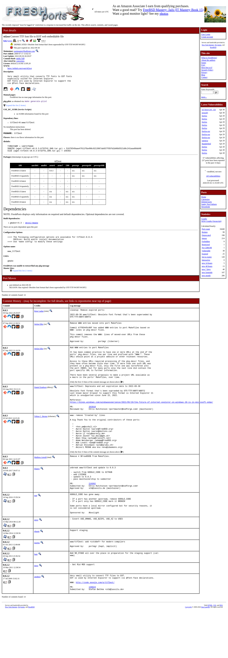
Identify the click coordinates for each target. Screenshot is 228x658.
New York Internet (208, 45)
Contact (204, 77)
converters (20, 61)
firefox (204, 116)
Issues (203, 63)
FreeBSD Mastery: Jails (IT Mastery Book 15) (173, 10)
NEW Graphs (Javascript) (211, 221)
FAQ (203, 65)
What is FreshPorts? (209, 58)
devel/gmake (31, 228)
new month (206, 275)
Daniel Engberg (40, 408)
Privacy (204, 72)
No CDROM (207, 248)
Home (203, 197)
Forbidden (206, 241)
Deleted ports (206, 202)
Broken (204, 232)
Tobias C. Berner (40, 443)
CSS (214, 652)
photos (164, 13)
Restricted (206, 244)
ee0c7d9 (20, 58)
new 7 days (206, 269)
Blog (203, 75)
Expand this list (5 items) (16, 108)
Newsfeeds (205, 207)
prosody (205, 113)
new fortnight (207, 272)
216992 (92, 521)
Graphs (204, 219)
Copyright (188, 654)
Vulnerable (206, 251)
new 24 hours (207, 263)
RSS (221, 652)
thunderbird (206, 144)
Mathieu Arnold (40, 491)
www (10, 41)
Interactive (206, 260)
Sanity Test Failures (209, 204)
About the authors (208, 60)
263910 (92, 432)
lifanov (37, 502)
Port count (206, 229)
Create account (207, 37)
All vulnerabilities (213, 176)
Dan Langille (205, 654)
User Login (205, 34)
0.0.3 (5, 41)
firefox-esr (206, 131)
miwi (36, 563)
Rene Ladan (39, 319)
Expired (205, 254)
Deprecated (206, 235)
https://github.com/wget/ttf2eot (19, 69)
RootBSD (213, 47)
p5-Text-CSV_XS (209, 109)
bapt (36, 598)
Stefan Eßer (38, 334)
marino (37, 586)
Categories (205, 199)
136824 (92, 633)
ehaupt (36, 574)
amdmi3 (37, 620)
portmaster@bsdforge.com (24, 51)
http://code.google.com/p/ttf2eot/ (95, 628)
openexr (205, 140)
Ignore (204, 238)
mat (35, 534)
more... (204, 97)
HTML (210, 652)
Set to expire (207, 257)
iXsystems (218, 45)
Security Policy (207, 70)
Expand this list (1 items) (22, 278)
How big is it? (206, 67)
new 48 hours (207, 266)
